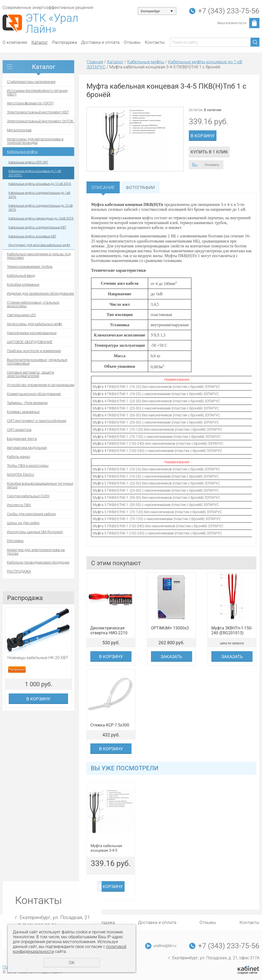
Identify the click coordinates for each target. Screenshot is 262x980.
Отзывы (132, 42)
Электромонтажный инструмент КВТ (38, 112)
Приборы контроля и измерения (34, 351)
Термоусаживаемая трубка (29, 267)
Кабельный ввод (21, 275)
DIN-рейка (15, 541)
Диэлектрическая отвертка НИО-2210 (108, 630)
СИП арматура (19, 430)
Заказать (171, 656)
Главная (95, 61)
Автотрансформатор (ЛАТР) (30, 103)
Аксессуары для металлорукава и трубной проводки (35, 141)
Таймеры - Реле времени (27, 403)
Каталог (39, 42)
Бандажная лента (22, 439)
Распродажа (64, 42)
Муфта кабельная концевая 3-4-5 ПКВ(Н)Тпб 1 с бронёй (110, 848)
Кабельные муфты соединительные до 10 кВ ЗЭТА (40, 208)
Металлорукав (19, 130)
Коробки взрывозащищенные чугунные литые (40, 485)
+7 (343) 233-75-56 (228, 11)
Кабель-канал (18, 457)
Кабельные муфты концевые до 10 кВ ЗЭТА (39, 184)
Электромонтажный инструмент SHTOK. (40, 121)
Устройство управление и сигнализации (40, 385)
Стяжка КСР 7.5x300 (109, 725)
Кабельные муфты (22, 152)
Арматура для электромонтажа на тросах (36, 551)
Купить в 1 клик (209, 151)
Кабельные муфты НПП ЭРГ (28, 162)
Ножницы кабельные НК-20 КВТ (37, 657)
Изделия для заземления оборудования (40, 293)
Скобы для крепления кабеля (31, 514)
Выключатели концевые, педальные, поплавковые (37, 361)
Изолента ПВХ (19, 505)
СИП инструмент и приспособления (36, 421)
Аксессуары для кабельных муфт (34, 324)
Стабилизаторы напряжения (31, 82)
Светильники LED (21, 315)
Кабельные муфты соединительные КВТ (37, 227)
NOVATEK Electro (20, 474)
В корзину (38, 698)
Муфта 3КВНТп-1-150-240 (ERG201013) (231, 630)
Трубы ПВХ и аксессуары (28, 465)
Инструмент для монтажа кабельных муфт (39, 245)
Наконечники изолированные (32, 333)
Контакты (155, 42)
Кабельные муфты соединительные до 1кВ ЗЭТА (39, 195)
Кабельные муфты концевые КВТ (32, 236)
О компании (15, 42)
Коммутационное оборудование (34, 394)
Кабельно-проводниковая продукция (38, 562)
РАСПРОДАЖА (19, 571)
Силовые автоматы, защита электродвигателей (30, 374)
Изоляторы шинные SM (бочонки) (35, 532)
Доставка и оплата (100, 42)
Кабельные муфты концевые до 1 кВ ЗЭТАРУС (34, 173)
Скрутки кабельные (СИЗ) (28, 496)
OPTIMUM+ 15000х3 (170, 628)
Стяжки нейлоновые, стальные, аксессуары (33, 304)
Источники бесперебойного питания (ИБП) (37, 92)
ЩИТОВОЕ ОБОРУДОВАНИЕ (29, 342)
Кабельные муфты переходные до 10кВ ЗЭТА (41, 218)
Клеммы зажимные (23, 412)
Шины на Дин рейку (23, 523)
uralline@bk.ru (165, 946)
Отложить (212, 165)
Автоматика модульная (27, 448)
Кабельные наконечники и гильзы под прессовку (39, 256)
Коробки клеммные (23, 284)
